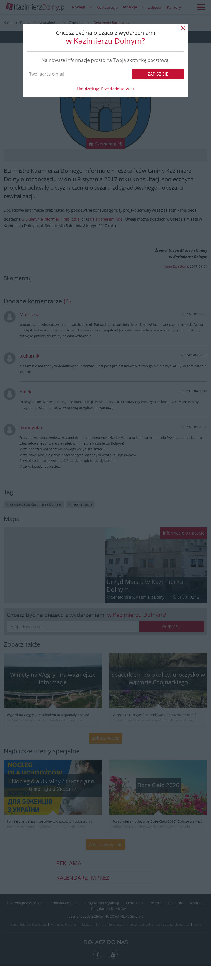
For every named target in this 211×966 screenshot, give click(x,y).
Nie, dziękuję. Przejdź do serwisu (105, 88)
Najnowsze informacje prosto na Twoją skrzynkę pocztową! (105, 60)
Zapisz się (158, 74)
